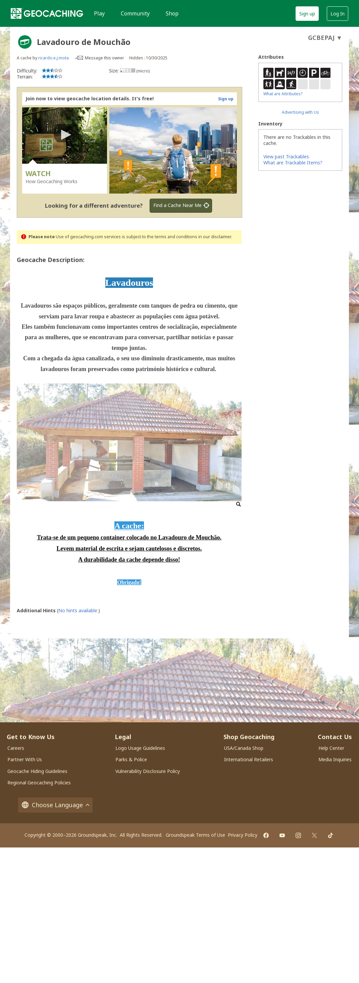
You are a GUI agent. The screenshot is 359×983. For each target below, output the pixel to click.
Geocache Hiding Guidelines (37, 771)
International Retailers (248, 759)
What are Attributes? (282, 94)
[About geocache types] (25, 42)
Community (135, 13)
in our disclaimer (214, 237)
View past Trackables (286, 156)
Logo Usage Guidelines (140, 748)
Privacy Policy (242, 835)
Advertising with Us (300, 112)
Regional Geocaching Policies (39, 782)
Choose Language (55, 805)
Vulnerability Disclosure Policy (147, 771)
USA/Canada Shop (243, 748)
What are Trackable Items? (292, 162)
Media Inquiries (335, 759)
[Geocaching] (47, 13)
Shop (172, 13)
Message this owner (104, 58)
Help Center (331, 748)
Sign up (307, 13)
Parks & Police (131, 759)
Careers (15, 748)
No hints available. (78, 610)
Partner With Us (24, 759)
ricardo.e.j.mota (53, 58)
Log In (337, 13)
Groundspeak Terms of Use (195, 835)
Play (99, 13)
